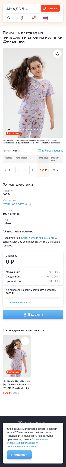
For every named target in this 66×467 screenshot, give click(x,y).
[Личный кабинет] (21, 17)
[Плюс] (32, 170)
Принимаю (19, 455)
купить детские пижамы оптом (38, 237)
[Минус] (18, 170)
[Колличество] (26, 170)
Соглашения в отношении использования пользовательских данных (27, 443)
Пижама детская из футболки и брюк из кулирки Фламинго (17, 384)
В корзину (33, 315)
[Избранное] (57, 53)
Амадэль (16, 9)
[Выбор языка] (45, 18)
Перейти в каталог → (18, 302)
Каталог (50, 8)
